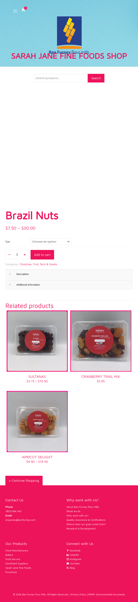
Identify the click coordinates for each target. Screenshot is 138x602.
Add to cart (42, 255)
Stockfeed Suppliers (16, 563)
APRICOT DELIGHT (37, 457)
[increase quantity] (25, 254)
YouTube (73, 563)
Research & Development (81, 528)
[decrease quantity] (9, 254)
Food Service (12, 559)
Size (7, 241)
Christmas (26, 264)
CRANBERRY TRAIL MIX (101, 376)
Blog (70, 567)
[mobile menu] (15, 11)
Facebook (73, 550)
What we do (73, 511)
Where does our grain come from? (86, 524)
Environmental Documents (111, 594)
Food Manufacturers (16, 550)
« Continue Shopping (24, 480)
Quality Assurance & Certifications (85, 519)
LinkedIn (72, 554)
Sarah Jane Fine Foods (18, 567)
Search (96, 78)
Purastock (11, 572)
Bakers (9, 554)
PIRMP (91, 594)
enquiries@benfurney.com (20, 519)
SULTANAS (37, 376)
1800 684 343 (13, 511)
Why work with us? (77, 515)
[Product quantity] (17, 254)
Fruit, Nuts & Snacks (45, 264)
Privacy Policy (78, 594)
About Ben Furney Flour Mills (82, 506)
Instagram (73, 559)
